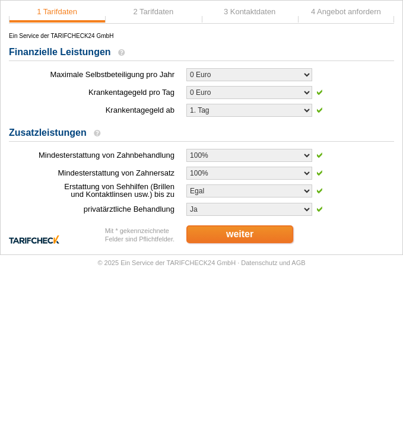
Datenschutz (259, 262)
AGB (298, 262)
